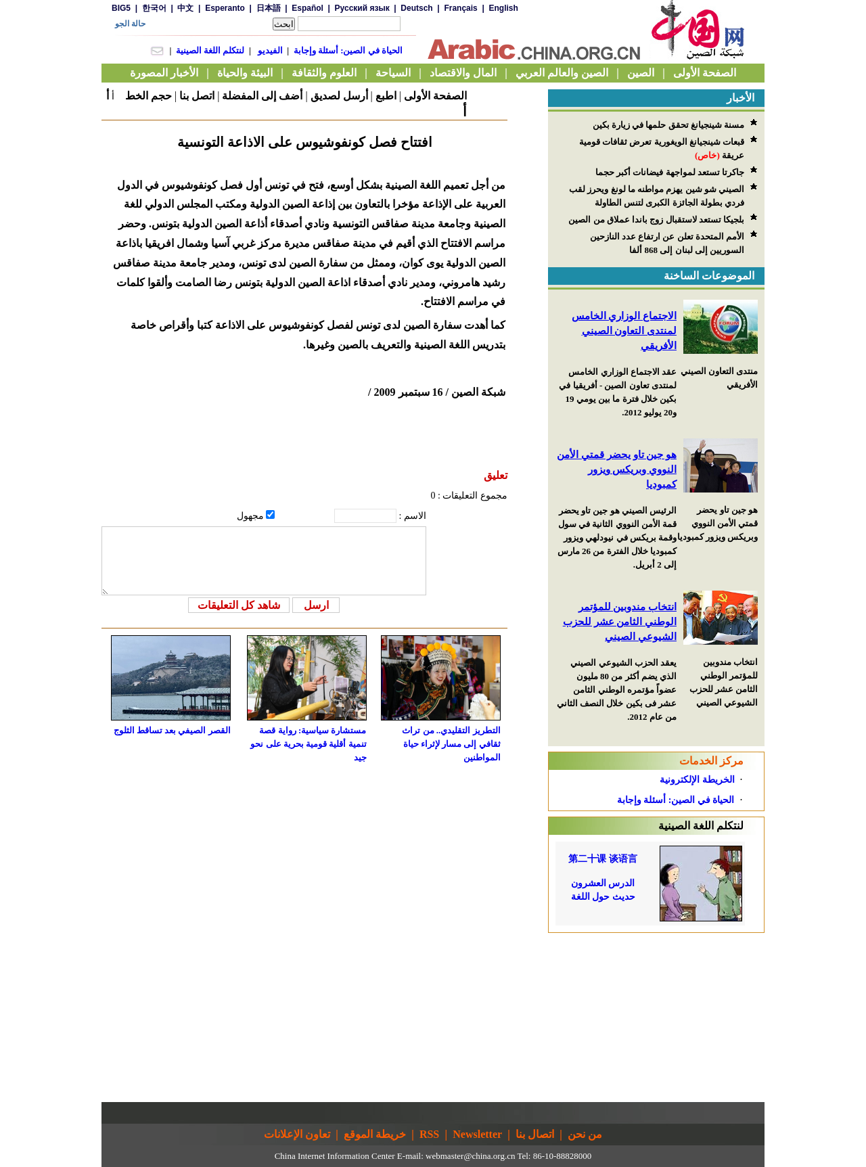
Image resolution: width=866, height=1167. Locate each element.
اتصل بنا (196, 95)
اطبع (385, 95)
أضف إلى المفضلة (262, 95)
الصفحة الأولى (435, 95)
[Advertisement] (656, 1017)
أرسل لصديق (339, 95)
